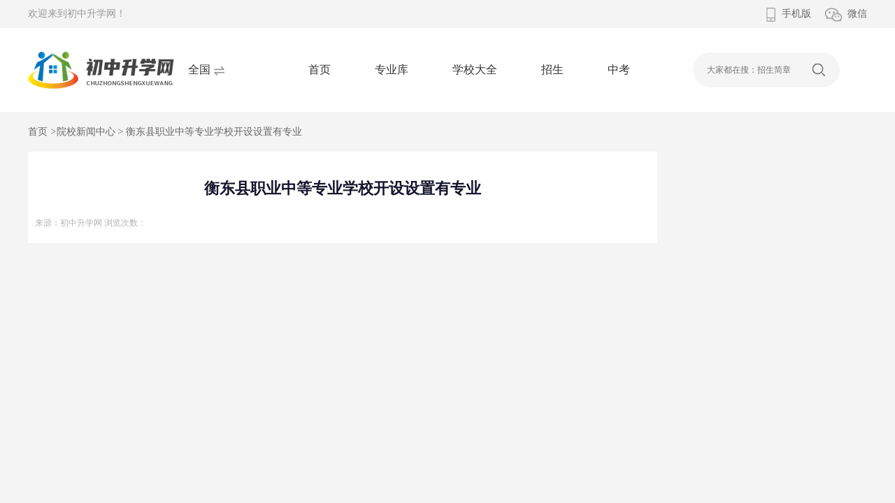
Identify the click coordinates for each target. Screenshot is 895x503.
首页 (319, 69)
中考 (619, 69)
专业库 (391, 69)
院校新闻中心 (86, 131)
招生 (552, 69)
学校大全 (474, 69)
